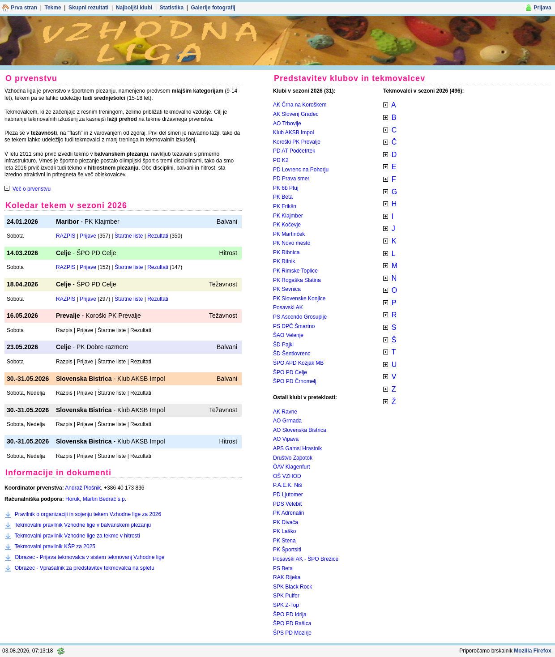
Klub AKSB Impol (293, 132)
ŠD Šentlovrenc (291, 353)
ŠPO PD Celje (290, 372)
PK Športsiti (287, 549)
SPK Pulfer (286, 596)
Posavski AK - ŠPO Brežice (305, 559)
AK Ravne (285, 412)
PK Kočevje (287, 225)
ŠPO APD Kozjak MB (298, 363)
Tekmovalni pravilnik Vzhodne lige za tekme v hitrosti (77, 536)
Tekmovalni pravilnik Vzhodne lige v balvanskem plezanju (82, 525)
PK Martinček (289, 234)
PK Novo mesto (291, 243)
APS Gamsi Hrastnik (297, 448)
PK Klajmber (288, 216)
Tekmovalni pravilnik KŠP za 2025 (54, 546)
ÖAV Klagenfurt (291, 467)
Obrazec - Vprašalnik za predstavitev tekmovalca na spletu (84, 568)
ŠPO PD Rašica (292, 623)
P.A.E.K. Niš (287, 485)
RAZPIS (65, 236)
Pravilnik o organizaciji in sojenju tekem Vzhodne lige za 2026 (88, 514)
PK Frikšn (284, 206)
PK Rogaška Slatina (297, 280)
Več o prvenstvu (32, 189)
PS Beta (283, 568)
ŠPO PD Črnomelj (294, 381)
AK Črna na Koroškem (299, 105)
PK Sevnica (287, 289)
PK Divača (285, 522)
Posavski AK (288, 307)
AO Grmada (287, 421)
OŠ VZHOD (287, 476)
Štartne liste (129, 236)
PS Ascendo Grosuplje (300, 317)
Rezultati (157, 236)
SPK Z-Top (286, 605)
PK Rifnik (284, 261)
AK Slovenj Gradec (295, 114)
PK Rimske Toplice (295, 271)
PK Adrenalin (288, 513)
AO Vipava (286, 439)
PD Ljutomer (288, 494)
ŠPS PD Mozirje (292, 633)
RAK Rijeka (286, 577)
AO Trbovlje (287, 123)
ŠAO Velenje (288, 335)
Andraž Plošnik (83, 488)
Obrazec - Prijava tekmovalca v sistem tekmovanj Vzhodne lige (90, 557)
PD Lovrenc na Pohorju (301, 169)
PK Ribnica (286, 252)
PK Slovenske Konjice (299, 298)
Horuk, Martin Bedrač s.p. (95, 499)
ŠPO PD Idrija (290, 614)
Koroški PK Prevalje (296, 142)
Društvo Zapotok (292, 458)
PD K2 (281, 160)
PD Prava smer (291, 178)
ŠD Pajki (283, 344)
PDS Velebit (287, 504)
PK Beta (283, 197)
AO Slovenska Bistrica (299, 430)
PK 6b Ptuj (286, 188)
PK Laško (284, 531)
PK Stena (284, 541)
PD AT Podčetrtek (294, 151)
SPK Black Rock (292, 587)
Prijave (88, 236)
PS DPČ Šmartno (294, 326)
